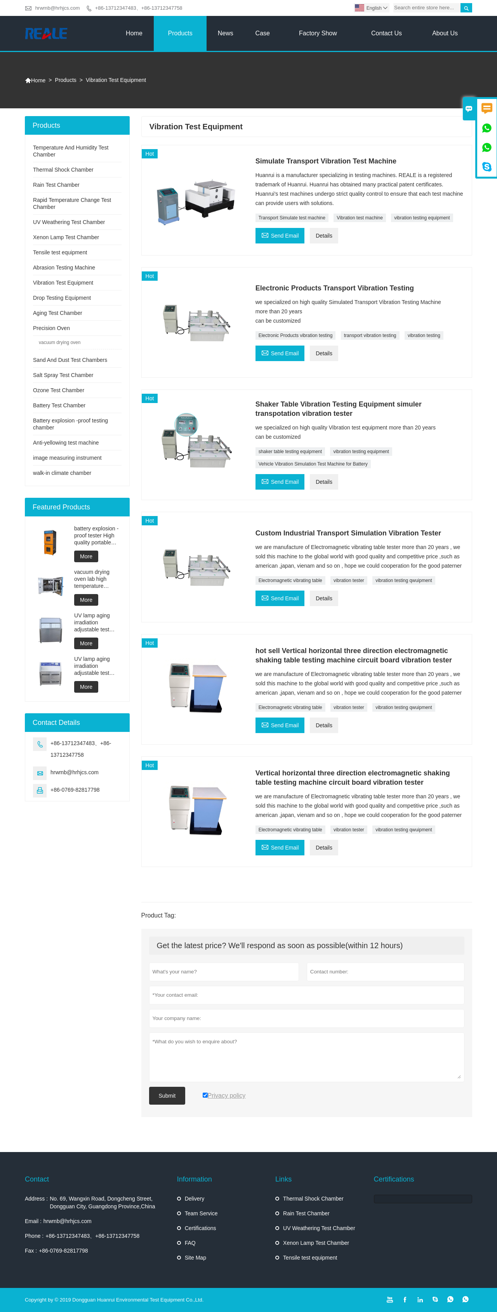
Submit (167, 1096)
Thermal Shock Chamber (63, 170)
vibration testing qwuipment (403, 580)
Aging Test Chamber (57, 313)
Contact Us (386, 33)
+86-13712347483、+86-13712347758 (138, 8)
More (86, 556)
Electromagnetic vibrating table (290, 580)
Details (324, 236)
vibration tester (349, 580)
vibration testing (424, 335)
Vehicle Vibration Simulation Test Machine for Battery (313, 464)
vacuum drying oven (59, 342)
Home (134, 33)
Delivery (195, 1199)
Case (262, 33)
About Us (445, 33)
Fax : (31, 1251)
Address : (36, 1199)
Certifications (200, 1228)
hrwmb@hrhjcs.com (57, 8)
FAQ (190, 1243)
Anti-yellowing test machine (66, 443)
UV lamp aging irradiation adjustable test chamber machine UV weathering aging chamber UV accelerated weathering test (96, 622)
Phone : (34, 1236)
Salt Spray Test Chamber (63, 375)
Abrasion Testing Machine (64, 267)
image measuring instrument (67, 458)
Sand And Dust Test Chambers (70, 360)
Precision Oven (51, 328)
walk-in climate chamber (62, 473)
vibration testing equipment (422, 218)
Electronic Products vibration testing (296, 335)
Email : (33, 1221)
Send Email (280, 235)
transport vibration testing (370, 335)
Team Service (201, 1213)
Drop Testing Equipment (62, 298)
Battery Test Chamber (59, 405)
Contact (37, 1179)
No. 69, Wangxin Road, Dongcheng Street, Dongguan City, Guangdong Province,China (102, 1202)
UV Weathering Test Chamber (69, 222)
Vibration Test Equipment (63, 283)
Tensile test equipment (60, 252)
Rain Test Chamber (56, 185)
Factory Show (318, 33)
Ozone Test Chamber (58, 390)
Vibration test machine (360, 218)
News (225, 33)
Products (180, 33)
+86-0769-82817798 (75, 790)
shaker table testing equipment (290, 451)
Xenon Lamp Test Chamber (66, 237)
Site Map (195, 1258)
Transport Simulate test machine (292, 218)
